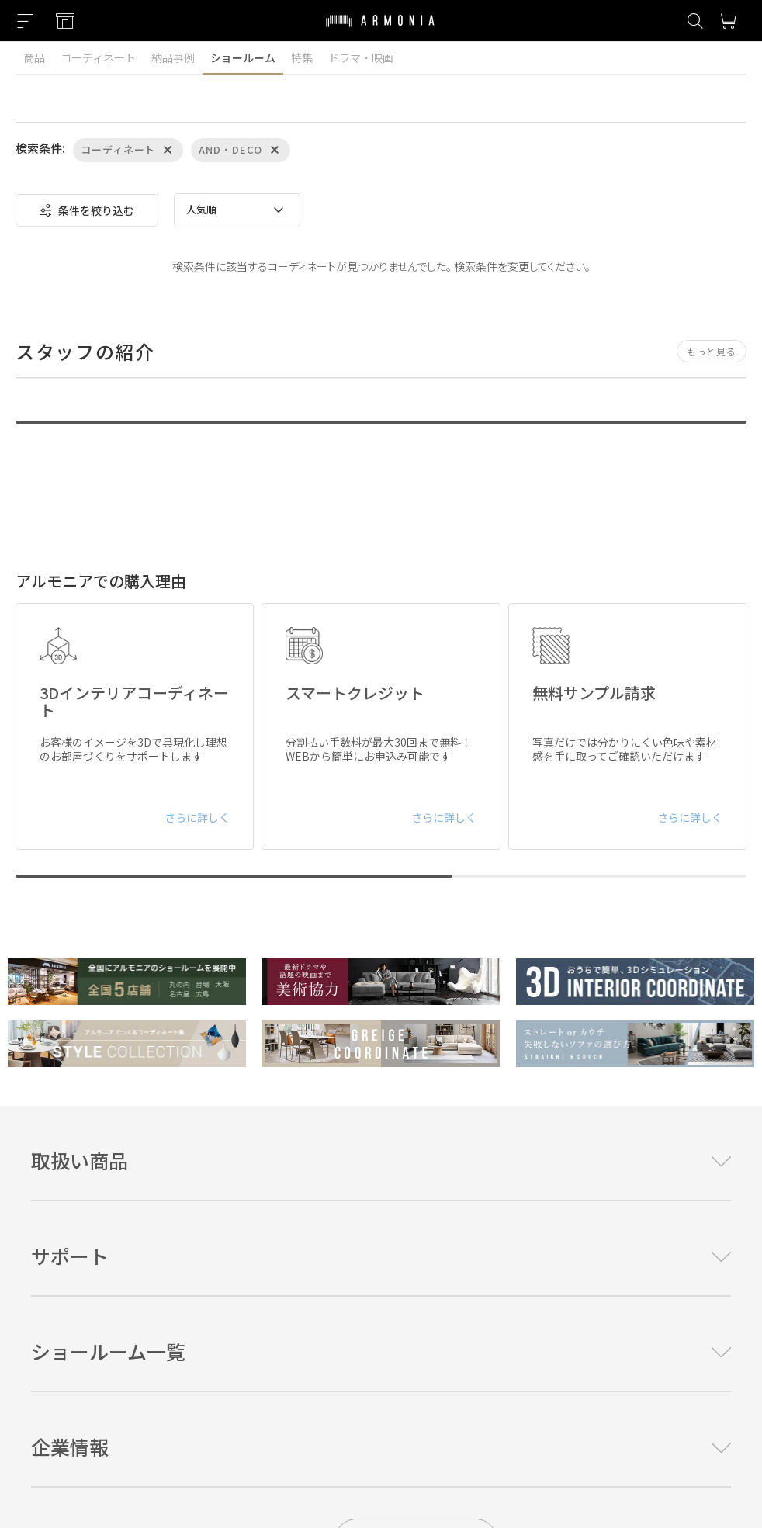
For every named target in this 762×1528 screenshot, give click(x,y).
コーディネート (98, 57)
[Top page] (380, 30)
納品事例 (173, 57)
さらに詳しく (197, 817)
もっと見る (711, 351)
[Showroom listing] (65, 21)
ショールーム (242, 57)
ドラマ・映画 (360, 57)
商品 (34, 57)
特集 (302, 57)
